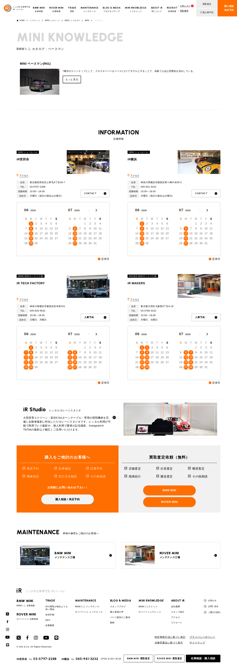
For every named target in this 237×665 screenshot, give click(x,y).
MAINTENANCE (85, 600)
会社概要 (175, 606)
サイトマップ (197, 642)
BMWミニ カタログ (72, 20)
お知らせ (210, 600)
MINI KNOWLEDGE (151, 600)
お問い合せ (211, 606)
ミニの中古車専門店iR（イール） (17, 8)
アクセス (23, 175)
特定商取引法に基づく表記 (170, 637)
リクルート (176, 622)
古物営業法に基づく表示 (169, 642)
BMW (87, 20)
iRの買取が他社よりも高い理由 (56, 608)
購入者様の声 (117, 612)
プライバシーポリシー (202, 637)
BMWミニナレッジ (52, 20)
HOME (22, 20)
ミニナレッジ (35, 20)
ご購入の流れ (212, 612)
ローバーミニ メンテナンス (89, 612)
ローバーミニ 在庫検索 (27, 616)
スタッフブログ (118, 606)
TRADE (50, 600)
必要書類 (49, 625)
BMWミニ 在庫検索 (27, 603)
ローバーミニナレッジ (150, 612)
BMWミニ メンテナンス (87, 606)
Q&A (47, 620)
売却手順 (49, 614)
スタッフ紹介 (178, 612)
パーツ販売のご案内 (120, 617)
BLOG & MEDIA (120, 600)
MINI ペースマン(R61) (35, 63)
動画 (112, 622)
